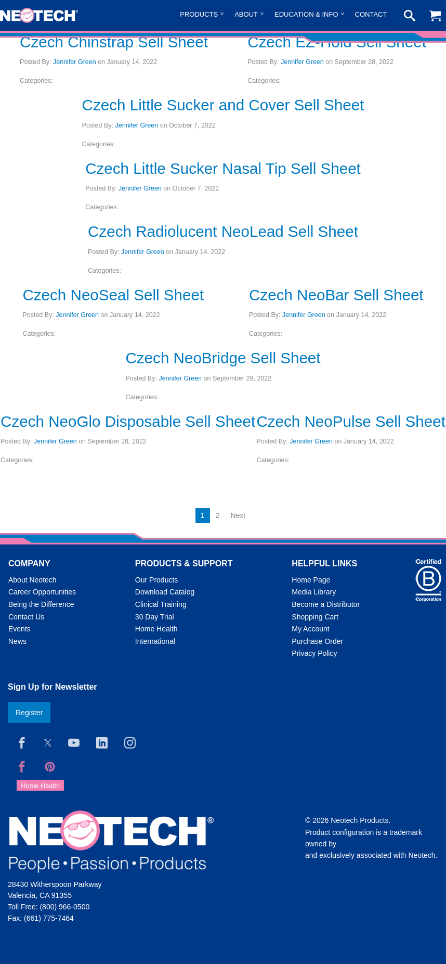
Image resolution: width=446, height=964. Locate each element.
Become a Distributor (326, 604)
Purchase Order (317, 641)
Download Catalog (164, 592)
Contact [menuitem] (371, 14)
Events (19, 629)
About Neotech (32, 580)
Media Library (314, 592)
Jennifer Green (74, 62)
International (155, 641)
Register (29, 712)
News (17, 641)
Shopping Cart (315, 617)
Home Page (311, 580)
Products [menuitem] (199, 14)
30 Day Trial (154, 617)
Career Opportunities (42, 592)
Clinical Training (161, 604)
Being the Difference (41, 604)
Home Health (156, 629)
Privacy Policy (314, 653)
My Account (310, 629)
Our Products (156, 580)
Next (237, 515)
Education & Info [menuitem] (306, 14)
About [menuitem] (246, 14)
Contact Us (26, 617)
